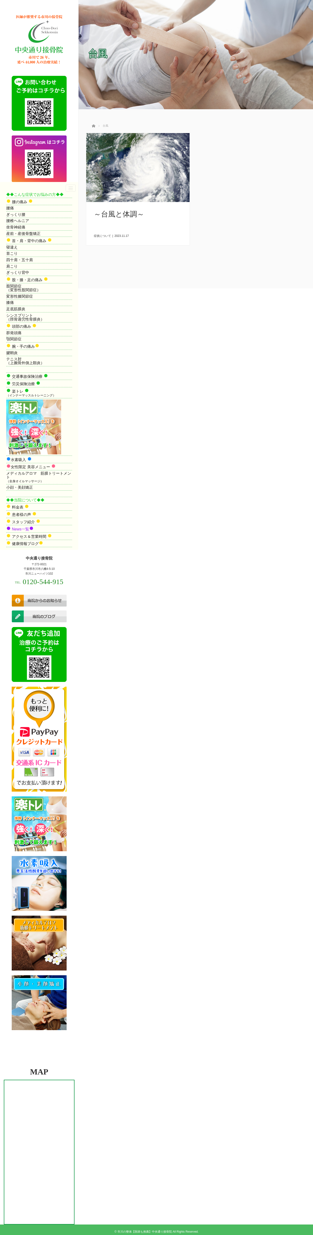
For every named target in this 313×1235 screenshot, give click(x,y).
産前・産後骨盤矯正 (23, 234)
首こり (12, 253)
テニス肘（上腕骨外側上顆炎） (25, 361)
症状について (102, 236)
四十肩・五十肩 (19, 260)
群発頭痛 (13, 333)
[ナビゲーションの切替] (71, 188)
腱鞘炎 (12, 353)
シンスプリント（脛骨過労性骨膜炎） (25, 317)
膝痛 (10, 303)
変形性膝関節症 (19, 296)
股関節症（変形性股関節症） (23, 288)
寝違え (12, 247)
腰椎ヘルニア (17, 221)
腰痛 (10, 208)
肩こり (12, 266)
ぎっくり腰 (15, 215)
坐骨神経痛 (15, 227)
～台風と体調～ (119, 214)
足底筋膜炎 (15, 309)
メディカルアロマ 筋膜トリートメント (38, 477)
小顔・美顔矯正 (19, 487)
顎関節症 (13, 339)
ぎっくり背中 (17, 272)
